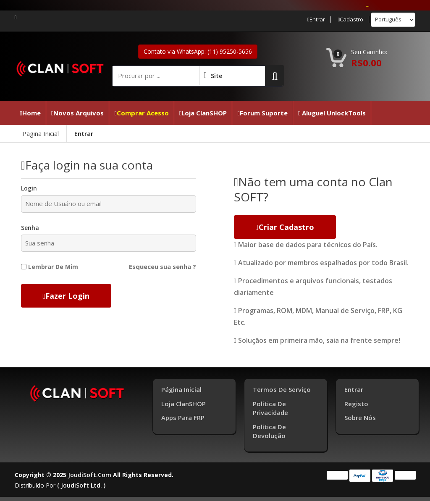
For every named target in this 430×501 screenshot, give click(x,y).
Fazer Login (66, 296)
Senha (30, 228)
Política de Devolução (269, 431)
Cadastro (351, 19)
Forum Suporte (262, 113)
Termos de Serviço (282, 389)
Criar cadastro (285, 227)
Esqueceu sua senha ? (162, 266)
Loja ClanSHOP (203, 113)
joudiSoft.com (89, 475)
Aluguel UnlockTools (332, 113)
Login (29, 188)
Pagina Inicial (40, 133)
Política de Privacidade (270, 408)
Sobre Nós (360, 417)
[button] (274, 75)
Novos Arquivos (77, 113)
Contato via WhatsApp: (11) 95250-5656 (198, 51)
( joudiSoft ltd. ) (81, 485)
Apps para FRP (183, 417)
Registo (356, 403)
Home (30, 113)
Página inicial (181, 389)
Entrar (316, 19)
